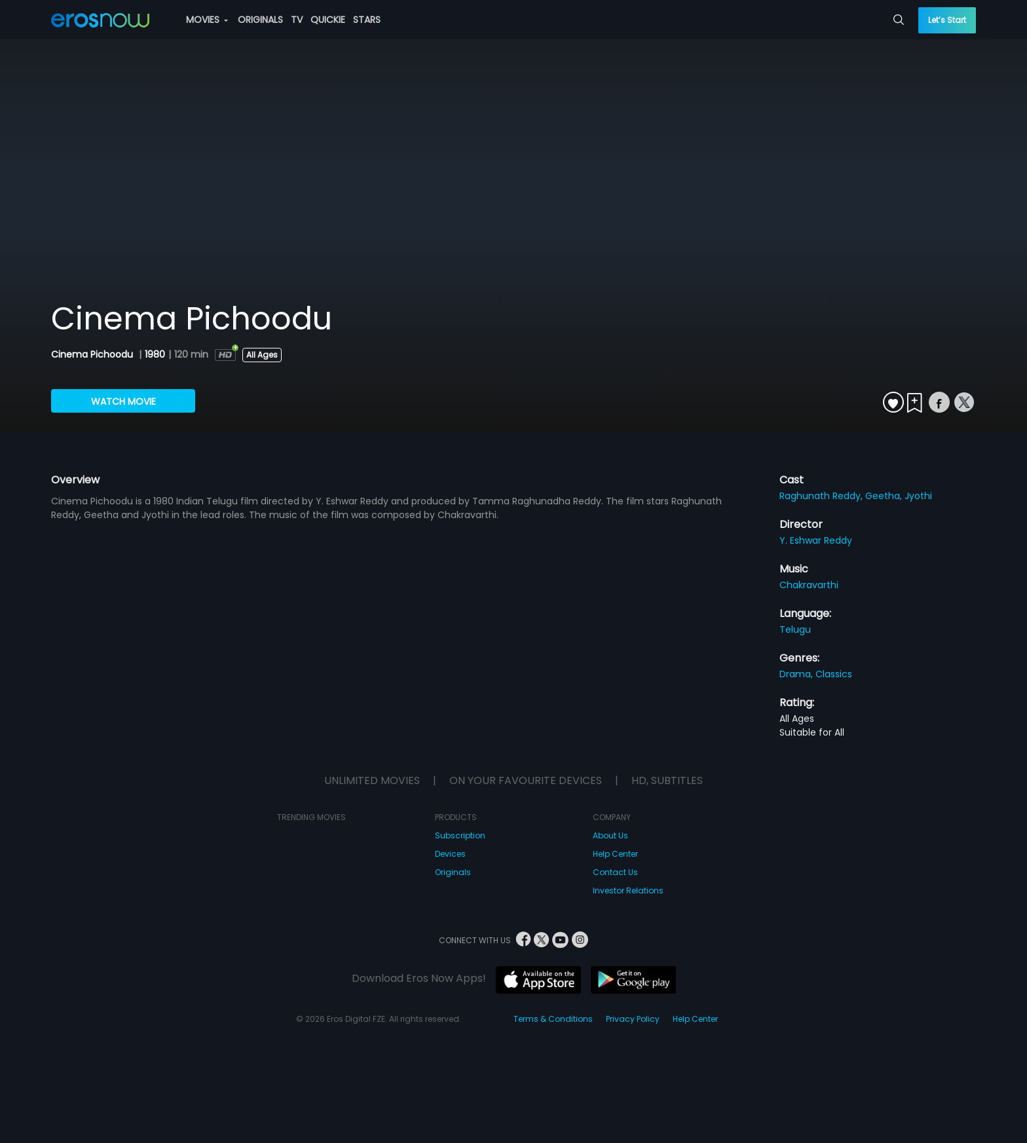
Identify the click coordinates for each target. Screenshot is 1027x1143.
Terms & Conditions (553, 1018)
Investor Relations (628, 890)
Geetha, (885, 495)
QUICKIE (327, 19)
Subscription (460, 835)
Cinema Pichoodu (93, 354)
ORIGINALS (260, 19)
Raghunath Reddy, (822, 495)
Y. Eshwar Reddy (815, 540)
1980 (155, 354)
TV (297, 19)
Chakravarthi (808, 584)
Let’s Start (947, 20)
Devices (450, 853)
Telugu (795, 629)
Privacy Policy (633, 1018)
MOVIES (207, 19)
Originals (453, 872)
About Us (610, 835)
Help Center (615, 853)
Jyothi (918, 495)
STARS (367, 19)
